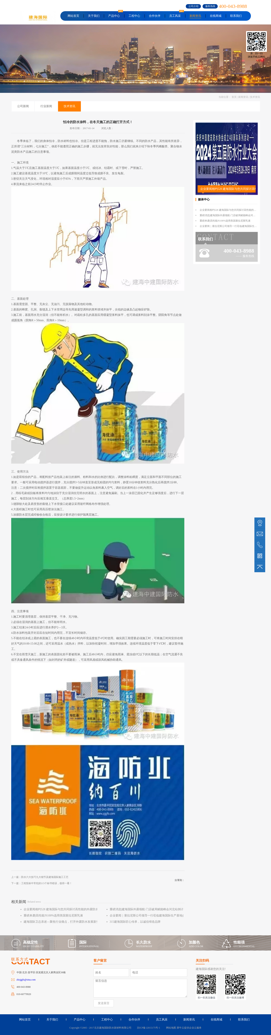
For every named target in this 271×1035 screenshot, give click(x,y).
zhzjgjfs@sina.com (26, 979)
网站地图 (170, 1027)
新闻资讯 (243, 97)
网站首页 (73, 15)
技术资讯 (255, 97)
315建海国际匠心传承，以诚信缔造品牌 (135, 921)
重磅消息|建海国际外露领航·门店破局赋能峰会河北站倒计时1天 (234, 215)
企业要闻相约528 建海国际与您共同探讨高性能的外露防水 (228, 188)
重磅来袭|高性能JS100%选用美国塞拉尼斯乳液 (225, 220)
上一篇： (39, 877)
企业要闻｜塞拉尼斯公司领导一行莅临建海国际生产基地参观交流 (152, 915)
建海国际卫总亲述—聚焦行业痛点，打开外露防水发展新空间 (63, 921)
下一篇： (41, 883)
